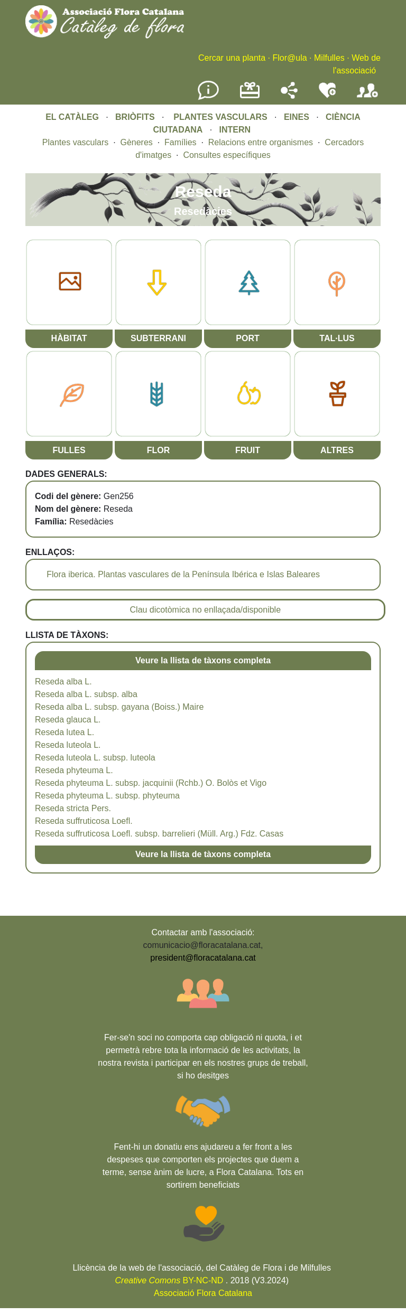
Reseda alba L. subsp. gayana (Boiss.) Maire (119, 706)
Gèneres (136, 142)
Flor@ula (289, 57)
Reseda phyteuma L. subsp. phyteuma (107, 795)
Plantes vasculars (75, 142)
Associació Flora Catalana (203, 1293)
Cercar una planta (231, 57)
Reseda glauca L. (68, 719)
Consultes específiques (226, 155)
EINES (296, 116)
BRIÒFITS (136, 116)
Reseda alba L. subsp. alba (86, 694)
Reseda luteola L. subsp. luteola (95, 757)
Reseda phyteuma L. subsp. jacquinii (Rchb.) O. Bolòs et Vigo (150, 782)
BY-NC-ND (169, 1280)
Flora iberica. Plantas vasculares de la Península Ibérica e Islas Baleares (183, 574)
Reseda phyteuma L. (74, 770)
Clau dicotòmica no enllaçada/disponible (205, 609)
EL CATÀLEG (72, 116)
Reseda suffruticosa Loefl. (84, 820)
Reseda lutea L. (64, 732)
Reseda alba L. (63, 681)
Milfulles (329, 57)
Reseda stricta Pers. (73, 808)
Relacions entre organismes (260, 142)
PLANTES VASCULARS (220, 116)
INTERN (235, 129)
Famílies (180, 142)
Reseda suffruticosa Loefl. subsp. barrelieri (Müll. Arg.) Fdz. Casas (159, 833)
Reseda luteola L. (68, 744)
